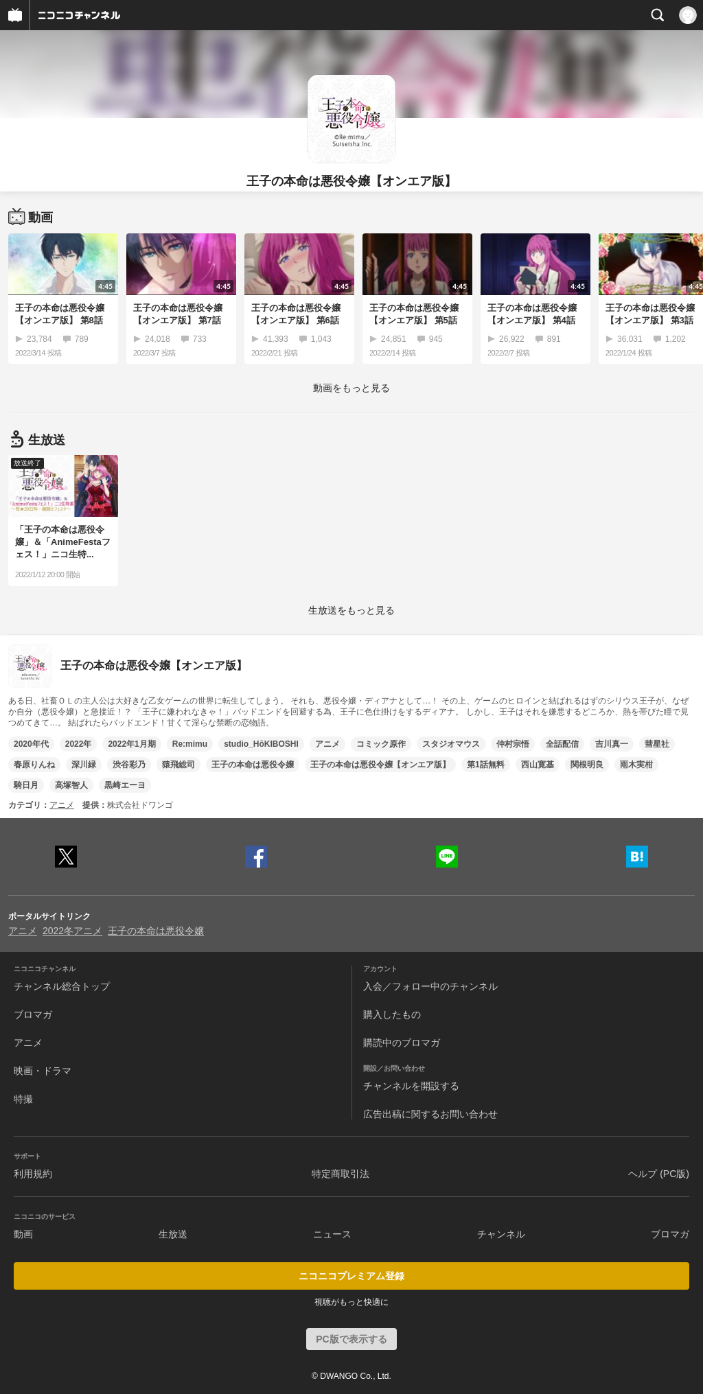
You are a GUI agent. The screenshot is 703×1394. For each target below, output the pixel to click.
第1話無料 (486, 764)
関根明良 (587, 764)
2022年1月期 (131, 744)
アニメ (327, 744)
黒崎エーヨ (125, 785)
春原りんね (34, 764)
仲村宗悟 (512, 744)
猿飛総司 (178, 764)
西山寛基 (537, 764)
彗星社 (657, 744)
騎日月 (26, 785)
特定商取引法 (340, 1173)
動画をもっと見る (351, 387)
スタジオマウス (451, 744)
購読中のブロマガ (401, 1042)
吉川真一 (611, 744)
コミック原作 (381, 744)
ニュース (332, 1234)
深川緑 (83, 764)
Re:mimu (189, 744)
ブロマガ (33, 1014)
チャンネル (501, 1234)
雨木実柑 (636, 764)
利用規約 (33, 1173)
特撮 (23, 1098)
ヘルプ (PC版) (658, 1173)
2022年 (78, 744)
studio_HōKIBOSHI (261, 744)
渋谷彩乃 (129, 764)
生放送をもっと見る (351, 610)
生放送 (173, 1234)
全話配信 (562, 744)
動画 (23, 1234)
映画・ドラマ (42, 1070)
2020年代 (31, 744)
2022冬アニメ (72, 930)
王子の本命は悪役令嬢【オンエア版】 (380, 764)
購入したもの (392, 1014)
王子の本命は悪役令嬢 (252, 764)
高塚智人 (71, 785)
